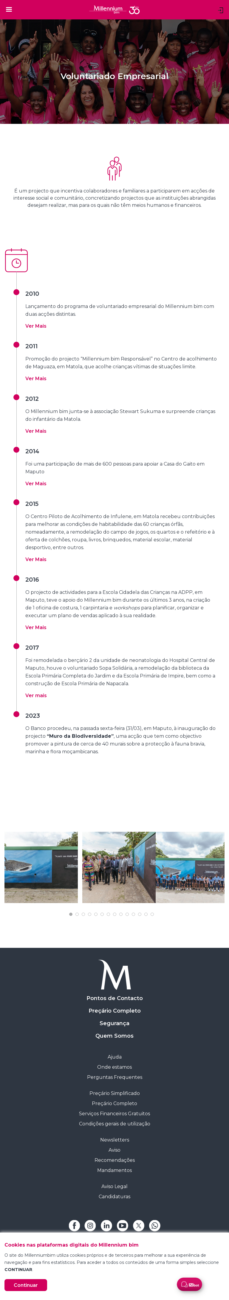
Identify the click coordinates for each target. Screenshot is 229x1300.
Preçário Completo (115, 1011)
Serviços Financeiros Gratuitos (114, 1113)
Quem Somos (114, 1036)
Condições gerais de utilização (114, 1124)
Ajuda (115, 1057)
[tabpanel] (41, 867)
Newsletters (114, 1140)
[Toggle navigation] (9, 9)
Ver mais (36, 695)
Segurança (114, 1023)
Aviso (114, 1150)
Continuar (26, 1285)
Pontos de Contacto (114, 998)
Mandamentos (114, 1170)
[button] (36, 326)
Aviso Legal (114, 1186)
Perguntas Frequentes (114, 1077)
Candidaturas (114, 1196)
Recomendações (115, 1160)
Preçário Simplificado (114, 1093)
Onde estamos (114, 1067)
